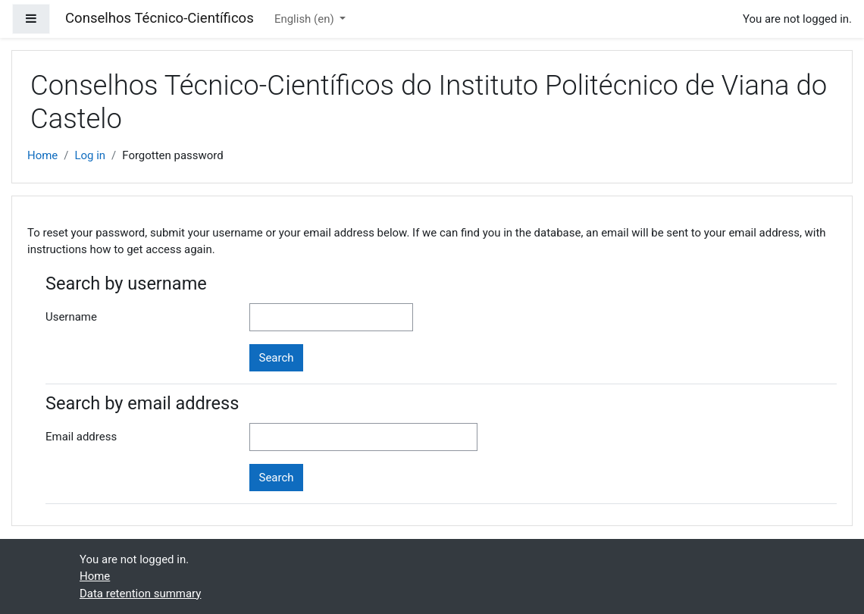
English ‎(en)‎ (305, 19)
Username (71, 317)
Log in (89, 155)
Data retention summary (140, 593)
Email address (81, 436)
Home (42, 155)
